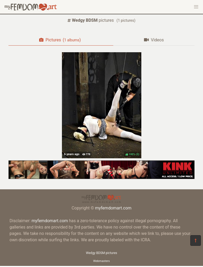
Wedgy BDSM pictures (101, 253)
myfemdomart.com (113, 208)
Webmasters (101, 261)
